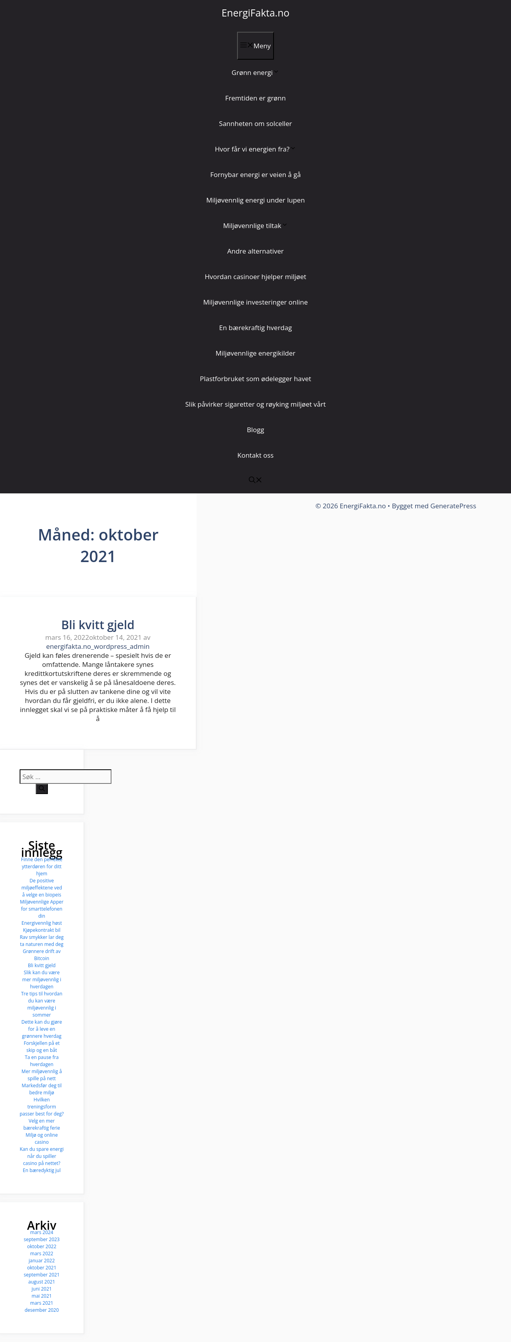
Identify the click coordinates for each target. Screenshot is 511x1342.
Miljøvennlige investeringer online (255, 302)
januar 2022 (42, 1260)
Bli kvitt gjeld (98, 625)
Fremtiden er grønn (255, 97)
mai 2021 (42, 1296)
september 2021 (42, 1274)
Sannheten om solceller (255, 123)
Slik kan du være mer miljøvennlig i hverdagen (41, 979)
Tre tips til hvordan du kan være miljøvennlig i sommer (41, 1004)
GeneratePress (453, 505)
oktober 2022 (42, 1246)
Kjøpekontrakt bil (41, 930)
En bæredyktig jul (42, 1170)
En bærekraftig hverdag (255, 327)
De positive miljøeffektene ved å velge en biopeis (41, 887)
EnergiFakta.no (255, 12)
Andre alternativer (255, 251)
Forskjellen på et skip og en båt (42, 1047)
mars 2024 (41, 1232)
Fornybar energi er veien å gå (255, 174)
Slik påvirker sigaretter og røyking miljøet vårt (255, 404)
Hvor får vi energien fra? (255, 148)
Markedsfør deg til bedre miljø (42, 1089)
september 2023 (42, 1239)
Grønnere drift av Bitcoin (41, 955)
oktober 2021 (42, 1267)
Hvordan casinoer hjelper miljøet (256, 276)
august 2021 (41, 1281)
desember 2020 (42, 1310)
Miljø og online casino (42, 1138)
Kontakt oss (255, 455)
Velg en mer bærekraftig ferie (41, 1124)
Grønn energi (255, 72)
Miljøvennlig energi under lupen (255, 199)
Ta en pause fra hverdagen (41, 1061)
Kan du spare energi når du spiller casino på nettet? (42, 1156)
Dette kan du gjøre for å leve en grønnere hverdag (41, 1029)
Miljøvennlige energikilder (255, 353)
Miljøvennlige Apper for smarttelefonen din (42, 908)
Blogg (255, 429)
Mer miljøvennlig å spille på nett (42, 1075)
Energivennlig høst (42, 923)
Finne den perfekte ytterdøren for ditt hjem (41, 866)
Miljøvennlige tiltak (255, 225)
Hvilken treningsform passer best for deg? (42, 1106)
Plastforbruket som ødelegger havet (255, 378)
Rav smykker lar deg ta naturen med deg (42, 941)
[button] (255, 480)
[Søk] (42, 789)
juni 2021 (42, 1288)
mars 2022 (41, 1253)
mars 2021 (41, 1303)
